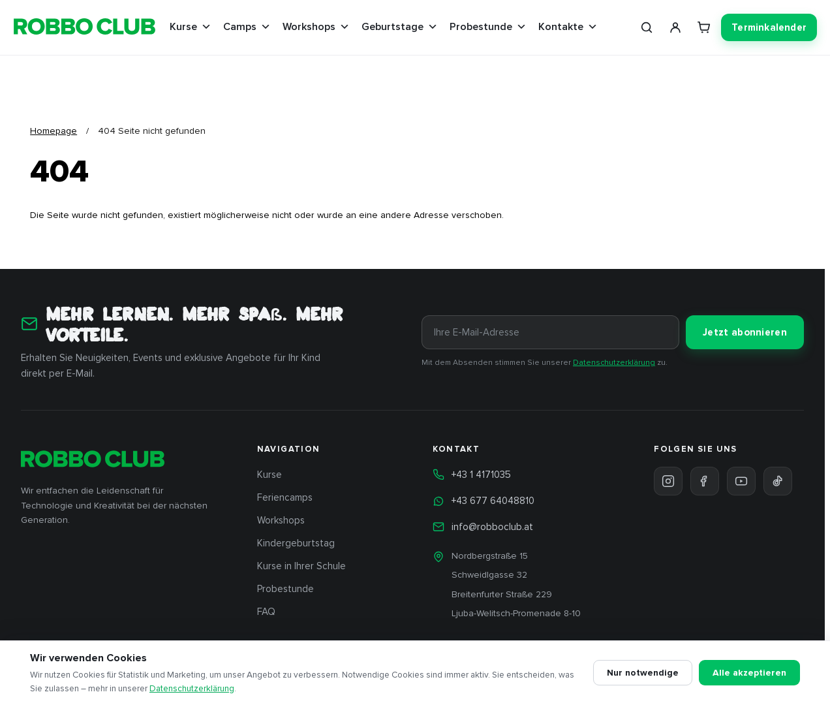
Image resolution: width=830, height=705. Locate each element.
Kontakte (568, 26)
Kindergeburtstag (296, 543)
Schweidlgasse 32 (489, 574)
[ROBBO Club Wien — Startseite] (84, 28)
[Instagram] (668, 481)
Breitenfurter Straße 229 (502, 594)
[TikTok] (777, 481)
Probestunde (488, 26)
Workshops (316, 26)
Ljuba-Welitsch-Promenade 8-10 (516, 613)
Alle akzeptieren (749, 672)
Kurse (190, 26)
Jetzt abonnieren (745, 332)
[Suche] (647, 27)
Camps (247, 26)
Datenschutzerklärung (614, 363)
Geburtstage (399, 26)
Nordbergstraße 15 (490, 555)
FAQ (266, 612)
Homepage (53, 130)
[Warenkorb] (704, 27)
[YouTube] (741, 481)
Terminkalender (769, 27)
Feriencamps (285, 497)
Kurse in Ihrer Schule (301, 566)
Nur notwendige (643, 672)
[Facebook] (704, 481)
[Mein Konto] (675, 27)
